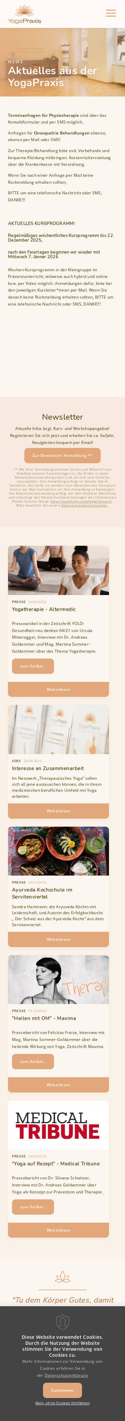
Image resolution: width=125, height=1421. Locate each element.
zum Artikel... (33, 666)
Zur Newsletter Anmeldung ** (62, 455)
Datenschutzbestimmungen (84, 505)
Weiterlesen (72, 691)
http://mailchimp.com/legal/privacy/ (81, 501)
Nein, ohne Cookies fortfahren (62, 1408)
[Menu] (111, 14)
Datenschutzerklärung (66, 1381)
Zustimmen (62, 1396)
